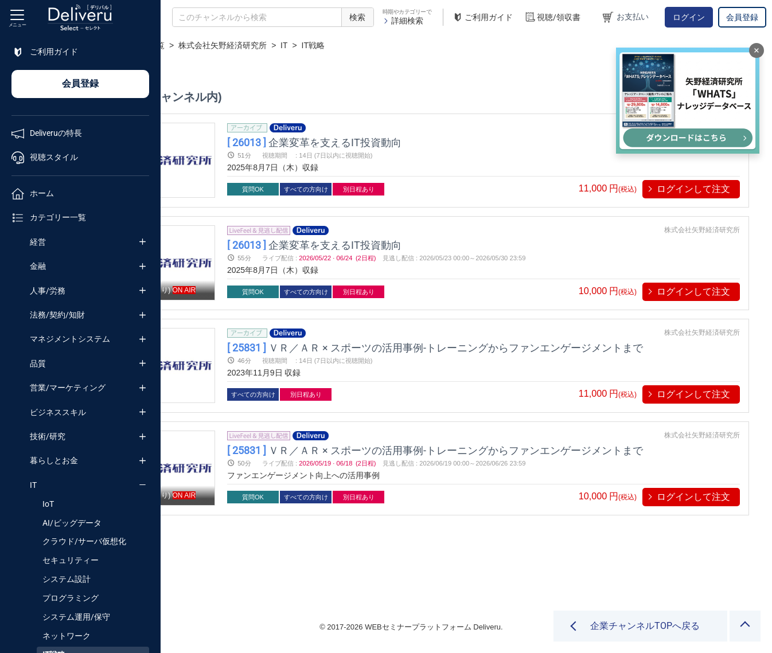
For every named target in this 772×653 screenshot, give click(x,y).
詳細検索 (403, 20)
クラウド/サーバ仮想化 (84, 541)
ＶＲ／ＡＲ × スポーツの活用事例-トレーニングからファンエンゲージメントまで (521, 347)
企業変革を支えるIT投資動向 (400, 142)
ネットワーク (66, 635)
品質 (38, 363)
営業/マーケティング (68, 387)
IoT (48, 504)
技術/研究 (47, 436)
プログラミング (70, 598)
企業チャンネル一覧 (238, 45)
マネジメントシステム (70, 338)
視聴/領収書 (552, 17)
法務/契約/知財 (57, 314)
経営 (38, 242)
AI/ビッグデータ (72, 522)
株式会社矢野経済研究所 (332, 45)
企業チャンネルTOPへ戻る (645, 625)
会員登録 (742, 17)
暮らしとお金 (54, 460)
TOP (181, 45)
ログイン (689, 17)
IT (33, 485)
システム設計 (66, 579)
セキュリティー (70, 560)
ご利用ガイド (482, 17)
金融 (38, 266)
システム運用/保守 (76, 616)
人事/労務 (47, 290)
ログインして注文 (693, 188)
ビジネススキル (58, 412)
